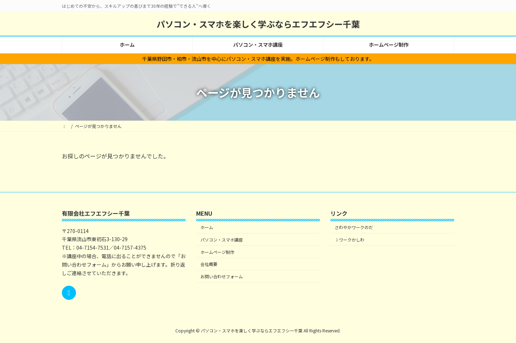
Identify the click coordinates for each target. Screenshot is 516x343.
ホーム (206, 227)
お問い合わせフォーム (221, 276)
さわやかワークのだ (354, 227)
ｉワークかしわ (349, 240)
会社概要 (208, 264)
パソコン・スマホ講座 (221, 240)
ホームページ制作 (217, 252)
